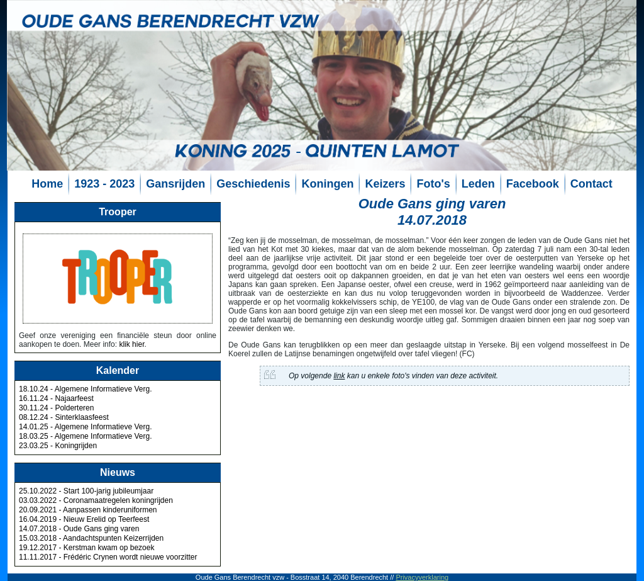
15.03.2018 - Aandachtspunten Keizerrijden (91, 538)
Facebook (532, 184)
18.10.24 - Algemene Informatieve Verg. (85, 389)
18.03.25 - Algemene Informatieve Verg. (85, 436)
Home (47, 184)
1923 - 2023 (104, 184)
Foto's (433, 184)
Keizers (385, 184)
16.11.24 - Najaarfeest (56, 398)
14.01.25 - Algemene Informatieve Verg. (85, 426)
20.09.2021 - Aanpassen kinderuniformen (88, 509)
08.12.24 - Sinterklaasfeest (64, 417)
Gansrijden (175, 184)
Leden (478, 184)
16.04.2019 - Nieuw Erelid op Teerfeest (84, 519)
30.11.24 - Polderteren (56, 407)
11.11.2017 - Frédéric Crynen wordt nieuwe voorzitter (108, 557)
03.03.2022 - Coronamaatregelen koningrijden (96, 500)
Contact (591, 184)
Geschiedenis (253, 184)
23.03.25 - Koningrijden (58, 445)
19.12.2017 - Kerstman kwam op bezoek (86, 547)
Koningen (327, 184)
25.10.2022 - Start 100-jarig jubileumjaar (86, 491)
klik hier (131, 344)
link (339, 375)
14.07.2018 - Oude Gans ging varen (79, 528)
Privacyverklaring (422, 577)
